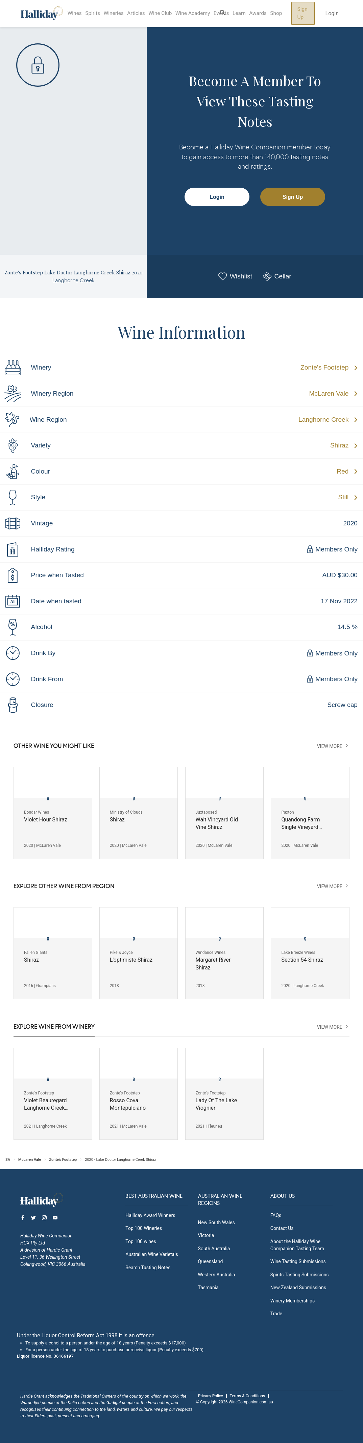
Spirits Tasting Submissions (299, 1274)
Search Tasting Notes (147, 1267)
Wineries (118, 13)
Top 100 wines (140, 1241)
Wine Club (169, 13)
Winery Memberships (292, 1300)
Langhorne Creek (323, 419)
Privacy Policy (210, 1396)
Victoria (206, 1235)
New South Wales (216, 1222)
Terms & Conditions (247, 1396)
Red (342, 471)
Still (343, 497)
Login (217, 197)
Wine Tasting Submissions (298, 1261)
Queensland (210, 1261)
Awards (275, 13)
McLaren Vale (328, 393)
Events (234, 13)
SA (7, 1159)
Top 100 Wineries (143, 1228)
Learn (254, 13)
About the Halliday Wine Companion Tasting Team (297, 1245)
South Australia (214, 1248)
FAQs (276, 1215)
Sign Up (322, 13)
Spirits (95, 13)
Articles (143, 13)
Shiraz (339, 445)
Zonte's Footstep (324, 367)
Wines (75, 13)
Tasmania (208, 1287)
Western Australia (216, 1274)
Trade (276, 1313)
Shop (295, 13)
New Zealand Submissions (298, 1287)
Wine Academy (204, 13)
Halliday (41, 13)
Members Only (332, 549)
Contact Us (282, 1228)
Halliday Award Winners (150, 1215)
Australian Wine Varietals (151, 1254)
